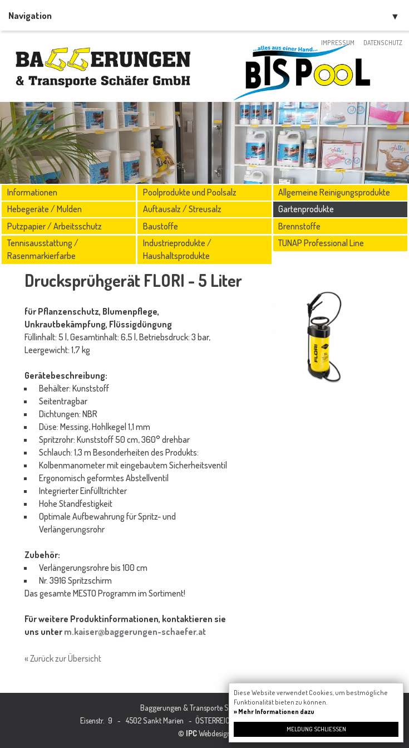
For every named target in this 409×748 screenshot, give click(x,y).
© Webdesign (204, 733)
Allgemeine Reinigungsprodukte (334, 192)
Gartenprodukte (306, 208)
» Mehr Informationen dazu (274, 711)
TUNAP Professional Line (321, 242)
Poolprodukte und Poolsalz (189, 192)
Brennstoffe (299, 226)
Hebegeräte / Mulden (44, 208)
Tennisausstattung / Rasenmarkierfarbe (42, 249)
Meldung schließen (316, 729)
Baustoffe (160, 226)
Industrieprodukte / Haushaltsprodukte (177, 249)
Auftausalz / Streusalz (182, 208)
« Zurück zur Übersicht (62, 658)
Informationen (32, 192)
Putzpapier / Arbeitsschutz (54, 226)
